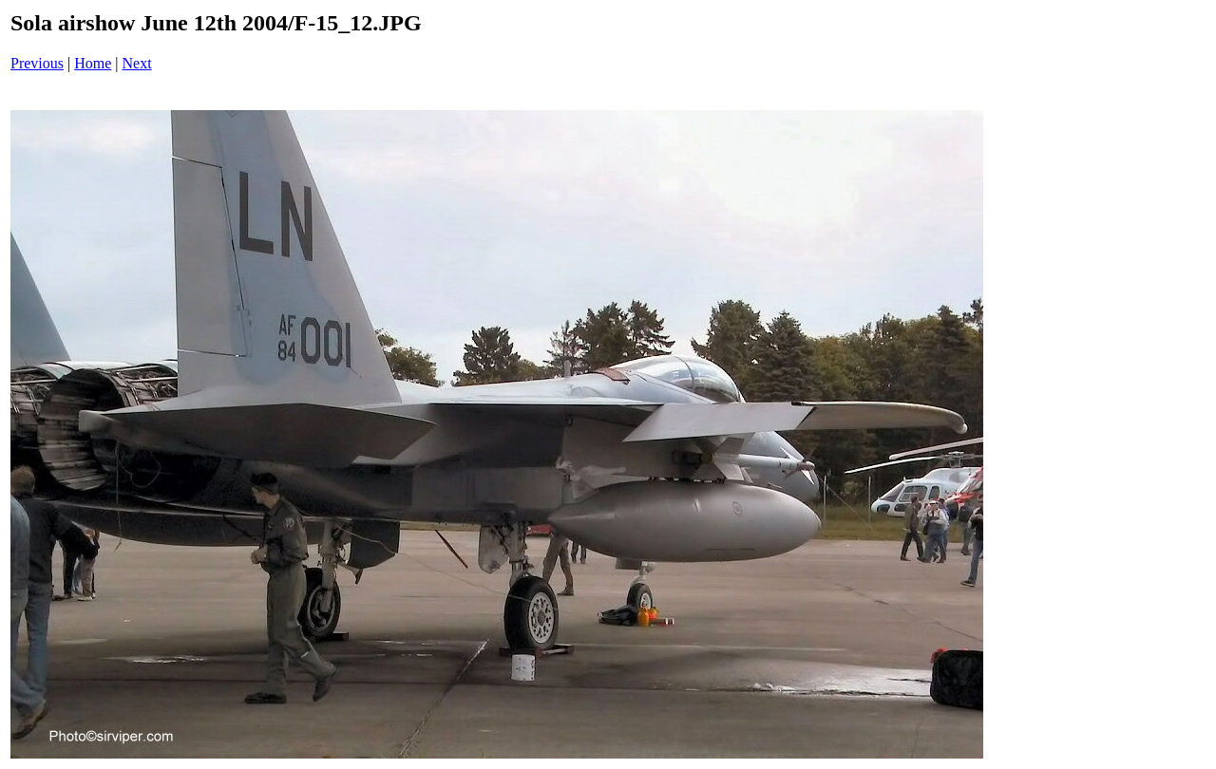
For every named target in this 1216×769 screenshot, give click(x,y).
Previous (37, 63)
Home (92, 63)
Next (137, 63)
